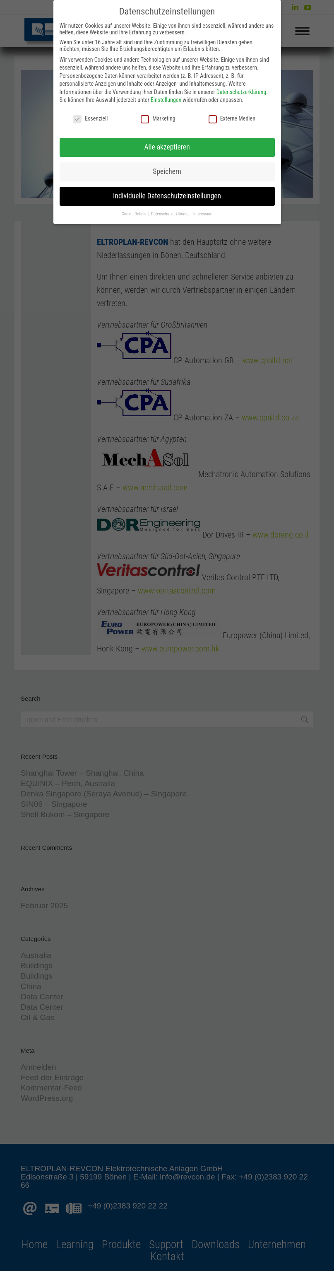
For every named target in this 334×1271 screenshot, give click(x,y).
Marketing (158, 118)
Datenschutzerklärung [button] (170, 214)
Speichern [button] (167, 171)
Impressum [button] (202, 214)
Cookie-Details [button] (134, 214)
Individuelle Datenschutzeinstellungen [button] (167, 196)
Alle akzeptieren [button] (167, 147)
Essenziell (90, 118)
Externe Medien (232, 118)
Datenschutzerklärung (241, 92)
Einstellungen (166, 99)
